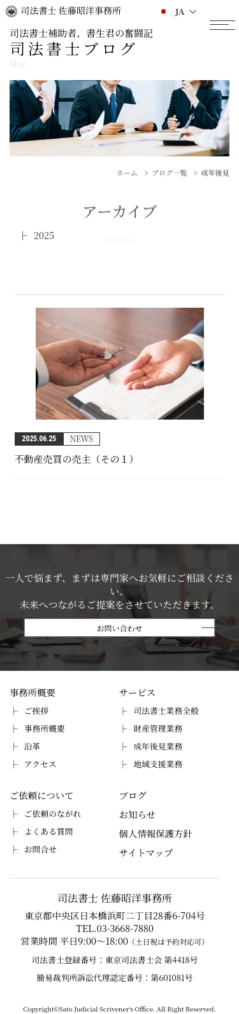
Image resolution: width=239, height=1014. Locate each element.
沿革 (32, 746)
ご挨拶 (36, 710)
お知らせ (137, 814)
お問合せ (40, 849)
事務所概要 (32, 692)
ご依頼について (41, 795)
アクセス (40, 764)
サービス (137, 692)
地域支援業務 (157, 764)
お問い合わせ (119, 627)
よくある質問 (48, 831)
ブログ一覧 (169, 184)
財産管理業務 (157, 728)
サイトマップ (146, 852)
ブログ (133, 795)
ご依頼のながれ (53, 813)
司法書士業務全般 (165, 710)
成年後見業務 (157, 746)
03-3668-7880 (125, 928)
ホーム (127, 184)
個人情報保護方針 (155, 833)
